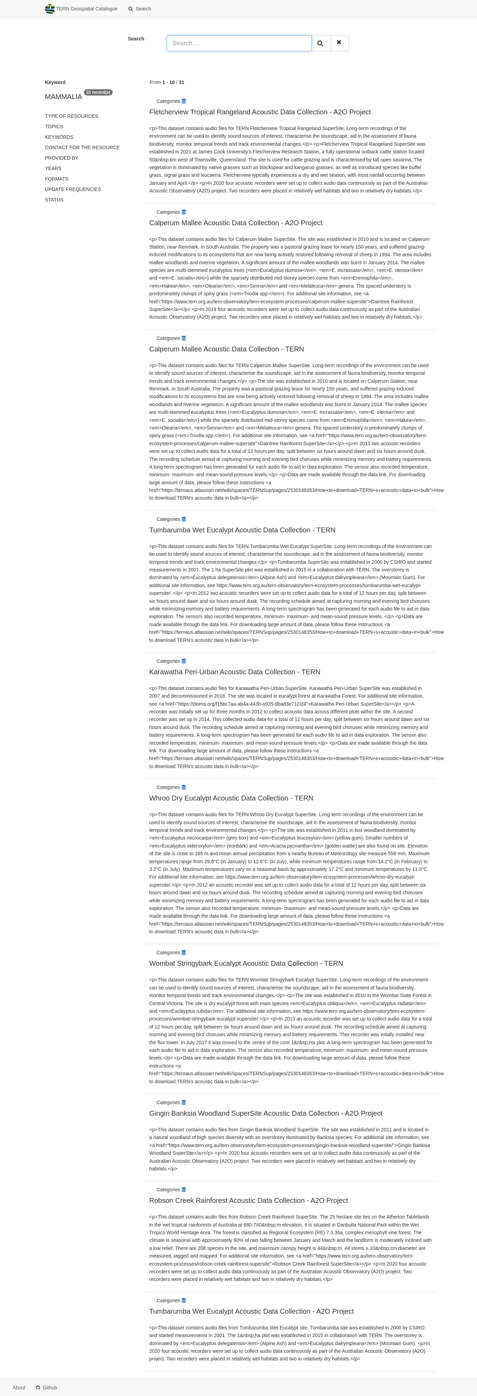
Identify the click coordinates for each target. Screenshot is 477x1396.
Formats (56, 179)
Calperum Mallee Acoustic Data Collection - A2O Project (236, 223)
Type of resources (71, 116)
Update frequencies (73, 189)
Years (53, 168)
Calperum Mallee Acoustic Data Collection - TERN (226, 349)
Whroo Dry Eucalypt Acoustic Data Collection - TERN (231, 798)
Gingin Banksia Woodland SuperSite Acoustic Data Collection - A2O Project (266, 1113)
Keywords (59, 137)
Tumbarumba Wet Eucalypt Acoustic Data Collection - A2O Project (251, 1311)
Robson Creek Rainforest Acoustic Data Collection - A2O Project (248, 1200)
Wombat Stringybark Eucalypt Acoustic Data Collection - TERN (246, 963)
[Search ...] (239, 43)
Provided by (61, 158)
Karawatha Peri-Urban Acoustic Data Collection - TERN (234, 672)
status (54, 200)
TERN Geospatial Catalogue (81, 9)
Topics (54, 126)
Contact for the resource (82, 147)
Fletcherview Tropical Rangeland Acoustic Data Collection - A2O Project (260, 112)
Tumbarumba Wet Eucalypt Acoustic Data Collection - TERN (242, 530)
